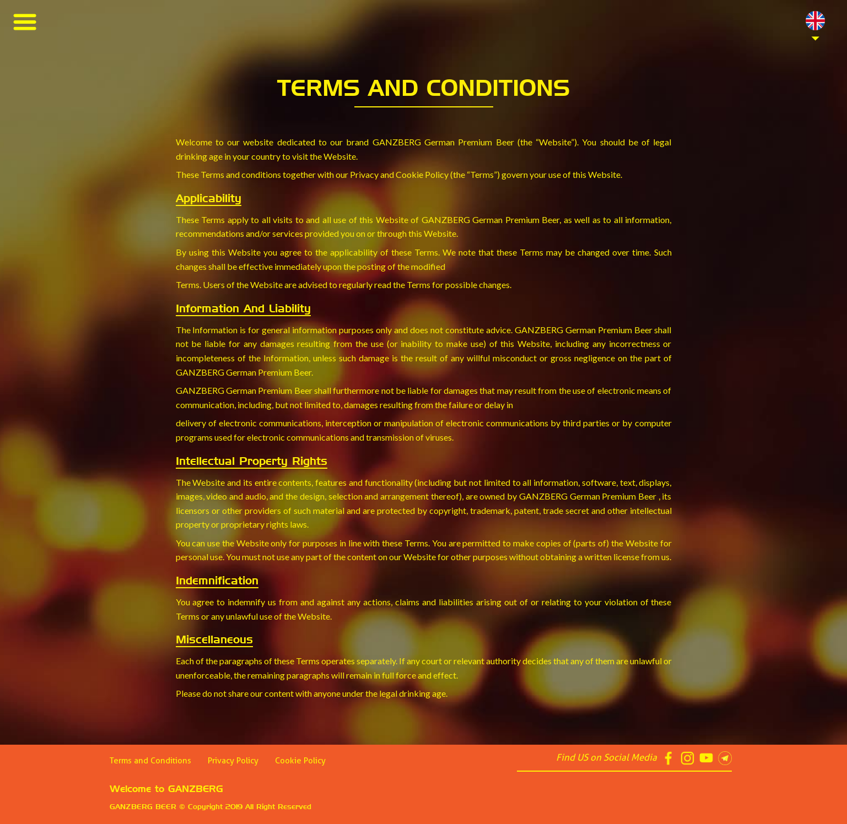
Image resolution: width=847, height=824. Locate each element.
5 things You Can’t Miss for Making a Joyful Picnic (112, 122)
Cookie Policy (300, 761)
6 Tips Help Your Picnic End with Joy (89, 106)
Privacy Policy (233, 761)
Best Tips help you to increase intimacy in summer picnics (128, 73)
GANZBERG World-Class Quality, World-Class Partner (124, 139)
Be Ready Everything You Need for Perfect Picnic (114, 89)
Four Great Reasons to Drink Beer (86, 40)
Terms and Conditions (150, 761)
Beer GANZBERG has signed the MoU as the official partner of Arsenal (154, 155)
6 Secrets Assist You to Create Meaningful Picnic (112, 56)
